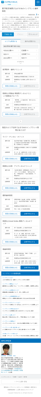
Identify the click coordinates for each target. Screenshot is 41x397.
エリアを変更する (11, 41)
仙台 (6, 54)
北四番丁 (25, 54)
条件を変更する (30, 41)
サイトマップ (29, 389)
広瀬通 (24, 50)
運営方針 (33, 387)
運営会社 (6, 387)
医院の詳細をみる (11, 86)
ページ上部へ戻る (21, 381)
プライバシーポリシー (16, 387)
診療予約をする (29, 159)
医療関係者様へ (12, 389)
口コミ (21, 34)
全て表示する (20, 61)
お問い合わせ (21, 389)
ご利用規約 (27, 387)
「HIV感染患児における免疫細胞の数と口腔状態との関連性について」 (12, 370)
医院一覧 (9, 34)
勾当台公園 (8, 50)
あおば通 (7, 58)
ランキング (34, 34)
